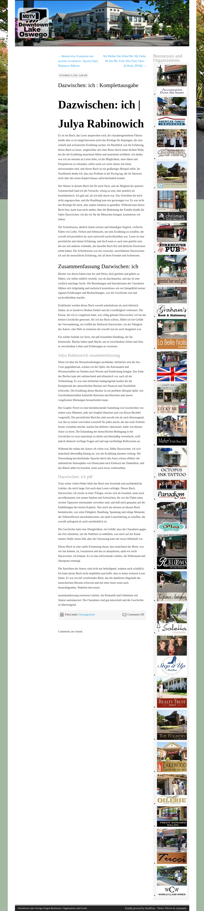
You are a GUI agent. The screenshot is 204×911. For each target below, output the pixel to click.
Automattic (181, 908)
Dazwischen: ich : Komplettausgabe (98, 85)
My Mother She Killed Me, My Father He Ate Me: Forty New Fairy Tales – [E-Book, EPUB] (124, 61)
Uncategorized (86, 614)
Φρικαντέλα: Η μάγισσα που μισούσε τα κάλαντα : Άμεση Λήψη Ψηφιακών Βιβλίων (78, 61)
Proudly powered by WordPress (140, 908)
